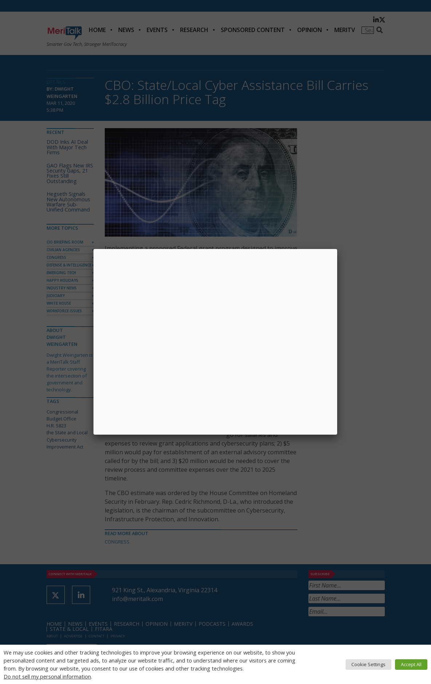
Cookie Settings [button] (368, 664)
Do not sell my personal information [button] (47, 676)
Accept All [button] (411, 664)
